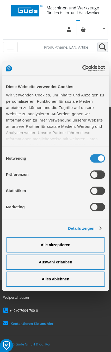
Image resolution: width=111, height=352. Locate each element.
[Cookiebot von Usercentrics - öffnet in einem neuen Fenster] (82, 68)
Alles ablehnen (55, 279)
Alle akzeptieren (55, 245)
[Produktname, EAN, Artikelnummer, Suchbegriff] (68, 47)
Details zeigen (81, 228)
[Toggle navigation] (10, 47)
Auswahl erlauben (55, 262)
